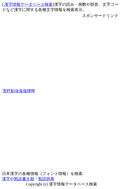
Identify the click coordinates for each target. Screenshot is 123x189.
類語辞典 (46, 179)
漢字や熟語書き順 (18, 179)
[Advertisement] (100, 94)
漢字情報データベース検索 (28, 4)
